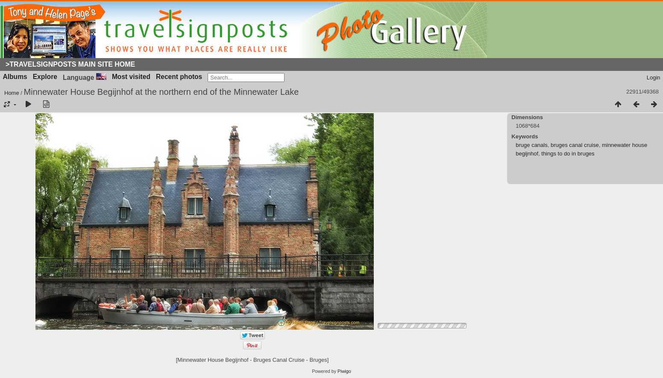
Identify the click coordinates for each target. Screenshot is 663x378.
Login (653, 77)
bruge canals (531, 145)
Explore (45, 76)
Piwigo (344, 371)
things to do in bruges (567, 153)
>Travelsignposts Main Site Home (70, 64)
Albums (15, 76)
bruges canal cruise (575, 145)
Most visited (131, 76)
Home (11, 93)
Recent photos (179, 76)
